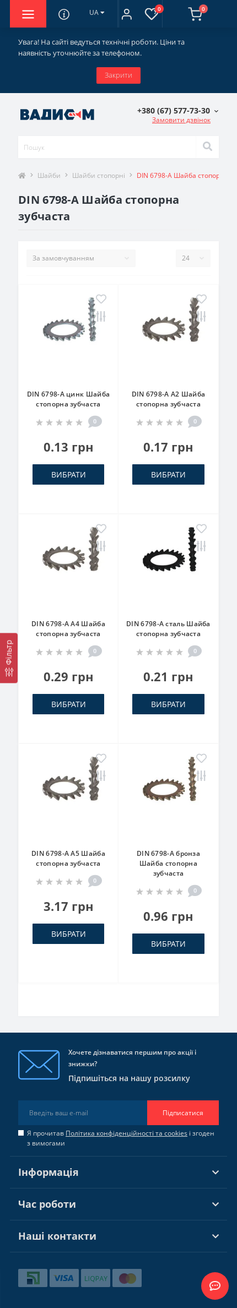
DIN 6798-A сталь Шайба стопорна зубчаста (168, 628)
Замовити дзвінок (181, 119)
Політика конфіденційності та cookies (126, 1133)
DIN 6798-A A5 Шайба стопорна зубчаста (68, 858)
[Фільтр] (9, 658)
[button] (126, 14)
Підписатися (183, 1112)
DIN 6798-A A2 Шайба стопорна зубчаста (169, 399)
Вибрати (68, 474)
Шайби (49, 175)
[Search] (207, 147)
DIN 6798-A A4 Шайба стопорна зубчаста (68, 628)
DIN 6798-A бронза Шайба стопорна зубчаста (168, 863)
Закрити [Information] (118, 75)
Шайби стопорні (98, 175)
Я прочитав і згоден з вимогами (120, 1138)
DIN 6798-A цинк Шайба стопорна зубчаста (68, 399)
